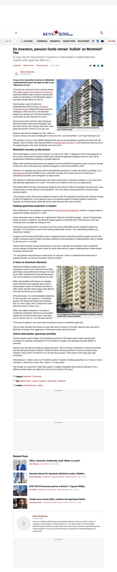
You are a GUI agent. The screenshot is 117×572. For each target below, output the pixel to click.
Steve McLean (34, 464)
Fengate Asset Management (67, 210)
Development (83, 41)
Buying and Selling (57, 477)
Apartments (51, 381)
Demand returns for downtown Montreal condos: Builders (57, 473)
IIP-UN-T (71, 143)
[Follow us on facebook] (94, 41)
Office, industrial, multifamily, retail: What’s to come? (54, 461)
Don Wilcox (33, 490)
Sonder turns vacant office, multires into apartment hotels (57, 499)
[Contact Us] (103, 41)
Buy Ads (111, 41)
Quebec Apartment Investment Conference (34, 92)
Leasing (35, 381)
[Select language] (11, 41)
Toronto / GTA (68, 502)
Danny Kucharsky (27, 72)
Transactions (69, 41)
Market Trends (28, 66)
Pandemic (42, 381)
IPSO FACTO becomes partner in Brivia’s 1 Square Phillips (57, 486)
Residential (55, 41)
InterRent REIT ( (61, 143)
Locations (27, 41)
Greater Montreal (42, 66)
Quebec (40, 385)
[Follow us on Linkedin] (99, 41)
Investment (61, 381)
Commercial (42, 41)
